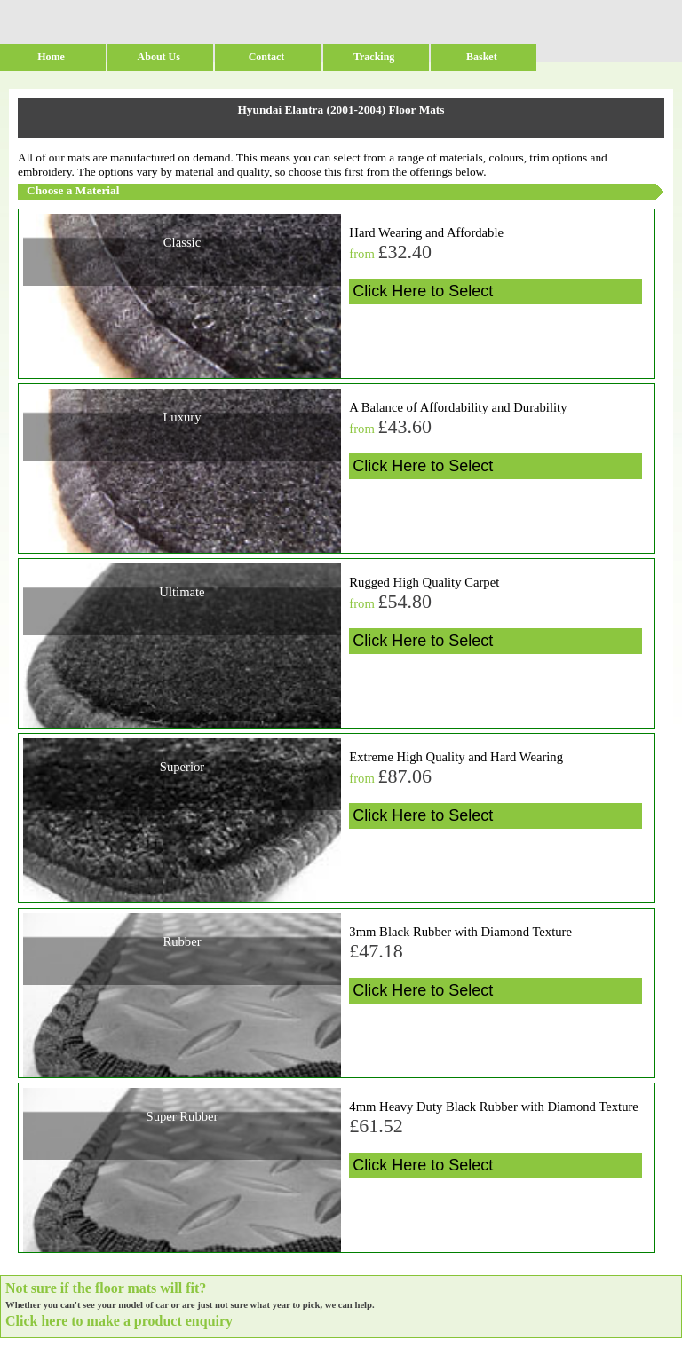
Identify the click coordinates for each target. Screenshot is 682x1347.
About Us (159, 57)
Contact (267, 57)
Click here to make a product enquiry (119, 1320)
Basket (481, 57)
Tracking (373, 57)
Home (51, 57)
